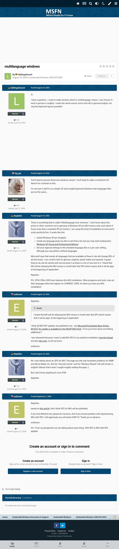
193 (16, 120)
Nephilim (18, 216)
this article (44, 408)
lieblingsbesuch (25, 74)
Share (88, 76)
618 (16, 205)
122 (16, 248)
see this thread (106, 337)
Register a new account (33, 471)
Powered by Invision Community (59, 536)
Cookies (71, 531)
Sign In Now (86, 471)
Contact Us (61, 531)
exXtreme (17, 294)
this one (43, 341)
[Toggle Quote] (35, 308)
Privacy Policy (50, 531)
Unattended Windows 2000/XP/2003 (46, 77)
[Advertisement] (59, 39)
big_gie (18, 173)
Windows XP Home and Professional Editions (57, 244)
